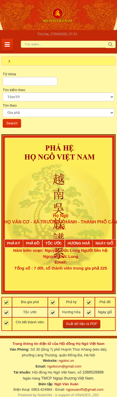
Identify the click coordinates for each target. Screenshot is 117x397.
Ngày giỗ (104, 243)
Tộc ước (53, 243)
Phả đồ (32, 243)
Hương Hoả (79, 243)
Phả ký (13, 243)
